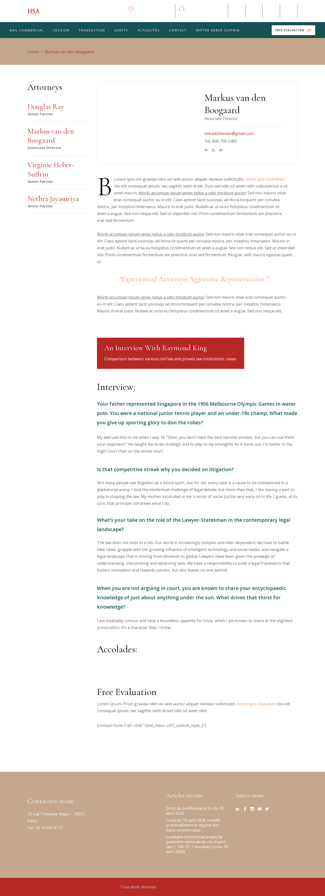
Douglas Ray (45, 106)
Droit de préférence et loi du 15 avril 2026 (195, 811)
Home (33, 51)
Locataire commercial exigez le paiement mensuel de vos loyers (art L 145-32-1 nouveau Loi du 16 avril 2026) (197, 844)
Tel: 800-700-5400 (220, 141)
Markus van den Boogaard (50, 136)
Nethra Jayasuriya (53, 198)
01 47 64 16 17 (48, 827)
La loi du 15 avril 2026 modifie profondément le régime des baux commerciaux (193, 825)
